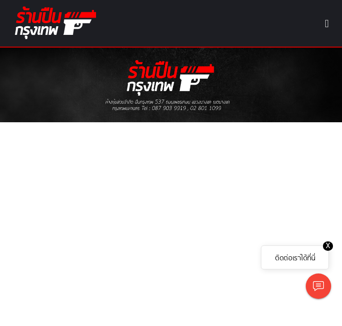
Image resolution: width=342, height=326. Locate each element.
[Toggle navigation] (327, 23)
